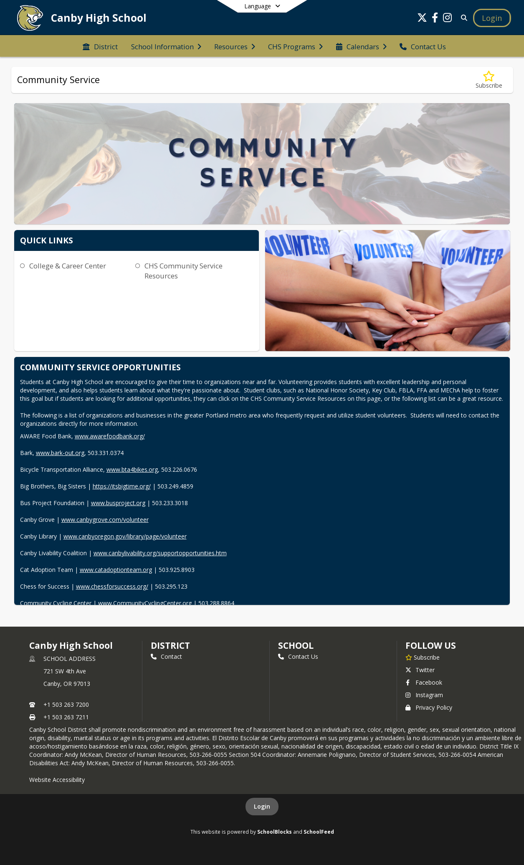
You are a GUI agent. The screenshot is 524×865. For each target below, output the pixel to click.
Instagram (424, 695)
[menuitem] (100, 46)
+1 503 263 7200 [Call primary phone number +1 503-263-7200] (66, 704)
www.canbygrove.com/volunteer (105, 520)
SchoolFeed (319, 831)
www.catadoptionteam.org (116, 570)
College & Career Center (67, 266)
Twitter (420, 670)
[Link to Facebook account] (434, 19)
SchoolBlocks (274, 831)
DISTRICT (170, 645)
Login (262, 806)
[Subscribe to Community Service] (489, 79)
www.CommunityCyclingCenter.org (145, 603)
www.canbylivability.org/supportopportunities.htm (160, 553)
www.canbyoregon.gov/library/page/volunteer (125, 536)
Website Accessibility (57, 780)
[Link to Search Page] (462, 18)
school (296, 645)
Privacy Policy (428, 707)
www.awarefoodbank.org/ (110, 436)
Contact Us (298, 656)
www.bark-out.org (60, 453)
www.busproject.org (118, 503)
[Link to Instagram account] (447, 19)
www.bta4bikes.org (132, 469)
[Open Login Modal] (492, 18)
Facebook (423, 682)
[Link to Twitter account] (422, 19)
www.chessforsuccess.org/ (112, 586)
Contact (166, 656)
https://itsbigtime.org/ (122, 486)
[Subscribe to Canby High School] (422, 657)
